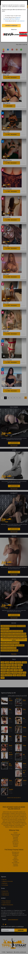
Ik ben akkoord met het (13, 21)
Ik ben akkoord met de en (11, 18)
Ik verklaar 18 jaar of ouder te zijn (12, 15)
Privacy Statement (15, 19)
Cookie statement (20, 21)
